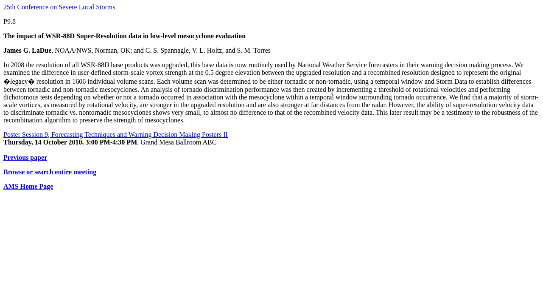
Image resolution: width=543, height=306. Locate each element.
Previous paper (25, 157)
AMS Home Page (28, 186)
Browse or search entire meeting (49, 172)
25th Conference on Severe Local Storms (59, 7)
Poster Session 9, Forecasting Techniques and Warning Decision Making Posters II (115, 134)
